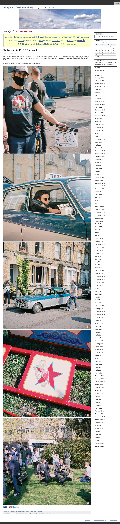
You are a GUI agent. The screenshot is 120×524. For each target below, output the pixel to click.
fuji (88, 37)
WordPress (87, 520)
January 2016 (99, 273)
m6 (47, 41)
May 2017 (98, 230)
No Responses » (38, 511)
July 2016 (98, 256)
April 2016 (98, 265)
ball (33, 37)
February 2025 (99, 81)
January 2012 (99, 414)
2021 (8, 513)
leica (41, 40)
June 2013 (98, 364)
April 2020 (98, 145)
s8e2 (48, 513)
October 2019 (99, 157)
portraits (22, 43)
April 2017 (98, 233)
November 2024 (100, 83)
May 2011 (98, 437)
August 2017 (99, 221)
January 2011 (99, 446)
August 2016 (99, 253)
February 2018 (99, 206)
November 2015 (100, 279)
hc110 (21, 40)
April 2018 (98, 200)
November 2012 (100, 384)
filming (80, 37)
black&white (41, 36)
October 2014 (99, 317)
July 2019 (98, 165)
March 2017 (99, 235)
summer (56, 44)
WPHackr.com (113, 520)
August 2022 (99, 119)
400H (11, 513)
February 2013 (99, 376)
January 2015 (99, 308)
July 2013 (98, 361)
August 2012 (99, 393)
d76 (55, 37)
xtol (75, 44)
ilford (29, 40)
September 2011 (100, 425)
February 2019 (99, 177)
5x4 (6, 37)
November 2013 (100, 349)
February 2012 (99, 411)
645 (21, 37)
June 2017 (98, 227)
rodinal (32, 44)
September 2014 (100, 320)
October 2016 (99, 247)
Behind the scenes (14, 511)
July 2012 (98, 396)
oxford (56, 40)
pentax (75, 40)
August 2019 (99, 162)
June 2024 (98, 89)
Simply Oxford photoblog (18, 7)
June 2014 (98, 329)
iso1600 (33, 40)
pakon (70, 40)
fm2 (84, 37)
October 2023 (99, 101)
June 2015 (98, 294)
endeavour (67, 37)
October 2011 (99, 422)
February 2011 (99, 443)
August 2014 (99, 323)
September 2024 (100, 86)
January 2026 (99, 78)
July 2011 (98, 431)
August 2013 (99, 358)
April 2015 (98, 300)
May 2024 (98, 92)
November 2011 (100, 420)
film (74, 36)
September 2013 (100, 355)
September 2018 (100, 189)
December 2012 (100, 382)
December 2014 (100, 311)
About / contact (99, 70)
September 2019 (100, 159)
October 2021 (99, 130)
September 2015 (100, 285)
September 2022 (100, 116)
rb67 (28, 44)
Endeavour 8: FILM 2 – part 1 (20, 50)
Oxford (27, 511)
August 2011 (99, 428)
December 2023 (100, 98)
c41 (49, 37)
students (48, 44)
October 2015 (99, 282)
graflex (15, 40)
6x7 (12, 37)
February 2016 (99, 270)
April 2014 (98, 335)
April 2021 (98, 133)
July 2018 (98, 192)
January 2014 (99, 344)
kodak (36, 40)
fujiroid (11, 40)
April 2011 (98, 440)
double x (58, 37)
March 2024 (99, 95)
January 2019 (99, 180)
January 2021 (99, 136)
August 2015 (99, 288)
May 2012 (98, 402)
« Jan (97, 56)
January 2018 (99, 209)
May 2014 (98, 332)
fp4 (86, 37)
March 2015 (99, 303)
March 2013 (99, 373)
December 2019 (100, 151)
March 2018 (99, 203)
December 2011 (100, 417)
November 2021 (100, 127)
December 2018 (100, 183)
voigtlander (69, 44)
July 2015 (98, 291)
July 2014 (98, 326)
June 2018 (98, 195)
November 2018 (100, 186)
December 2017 (100, 212)
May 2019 (98, 171)
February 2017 (99, 238)
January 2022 (99, 124)
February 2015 (99, 306)
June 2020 (98, 142)
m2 (44, 40)
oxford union (63, 40)
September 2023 (100, 104)
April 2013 (98, 370)
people (81, 40)
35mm (16, 37)
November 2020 (100, 139)
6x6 (9, 37)
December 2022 (100, 110)
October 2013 (99, 352)
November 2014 (100, 314)
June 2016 (98, 259)
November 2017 (100, 215)
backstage (28, 37)
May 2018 (98, 197)
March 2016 (99, 268)
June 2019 (98, 168)
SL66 (42, 44)
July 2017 (98, 224)
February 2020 (99, 148)
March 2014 (99, 338)
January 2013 (99, 379)
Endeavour (22, 511)
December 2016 (100, 244)
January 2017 (99, 241)
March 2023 (99, 107)
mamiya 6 (35, 513)
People (31, 511)
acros (24, 37)
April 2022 (98, 121)
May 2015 (98, 297)
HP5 (26, 41)
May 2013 (98, 367)
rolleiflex (38, 44)
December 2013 (100, 346)
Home (117, 3)
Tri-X (62, 44)
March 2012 (99, 408)
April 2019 (98, 174)
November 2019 (100, 154)
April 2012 (98, 405)
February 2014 (99, 341)
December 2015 (100, 276)
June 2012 (98, 399)
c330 (52, 37)
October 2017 (99, 218)
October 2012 (99, 387)
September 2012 (100, 390)
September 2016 (100, 250)
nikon (50, 40)
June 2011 (98, 434)
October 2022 (99, 113)
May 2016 (98, 262)
